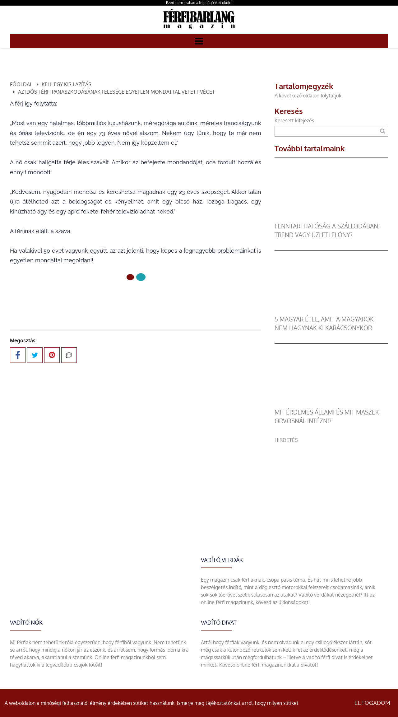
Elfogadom (372, 703)
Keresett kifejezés (294, 120)
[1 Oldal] (141, 277)
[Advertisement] (331, 487)
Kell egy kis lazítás (66, 84)
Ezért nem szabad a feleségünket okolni (199, 2)
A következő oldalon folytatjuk (308, 95)
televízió (127, 211)
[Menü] (199, 41)
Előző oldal (135, 298)
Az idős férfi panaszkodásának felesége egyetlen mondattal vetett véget (116, 92)
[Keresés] (382, 131)
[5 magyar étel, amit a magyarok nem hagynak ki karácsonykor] (331, 311)
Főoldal (21, 84)
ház (197, 201)
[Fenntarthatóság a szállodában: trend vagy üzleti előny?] (331, 218)
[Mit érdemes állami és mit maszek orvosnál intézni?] (331, 404)
